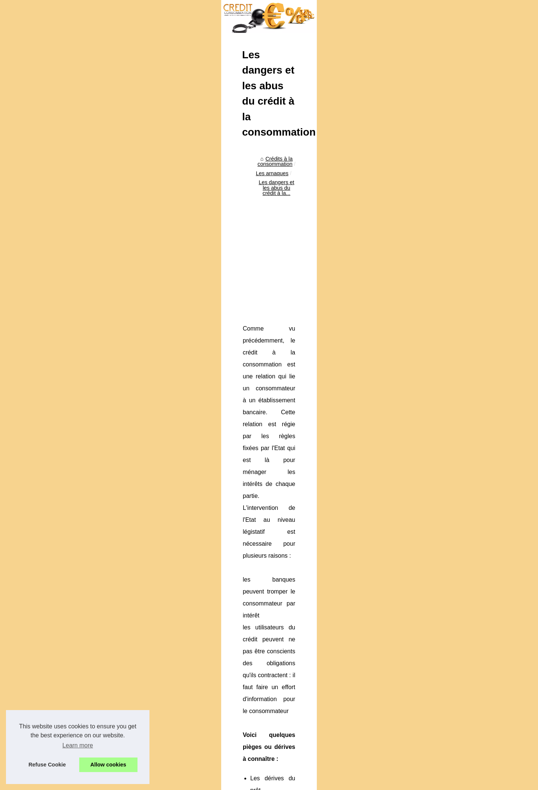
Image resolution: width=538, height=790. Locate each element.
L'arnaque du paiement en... (423, 307)
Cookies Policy (162, 782)
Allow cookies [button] (108, 765)
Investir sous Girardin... (418, 266)
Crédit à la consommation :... (424, 323)
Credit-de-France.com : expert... (428, 527)
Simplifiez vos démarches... (423, 233)
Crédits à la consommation (98, 230)
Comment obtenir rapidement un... (431, 250)
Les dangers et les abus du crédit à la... (223, 230)
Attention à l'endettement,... (423, 380)
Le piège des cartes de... (419, 340)
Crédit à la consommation (420, 193)
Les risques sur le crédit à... (423, 397)
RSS (187, 782)
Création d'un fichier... (416, 413)
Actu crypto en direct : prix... (423, 494)
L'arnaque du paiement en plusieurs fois (154, 704)
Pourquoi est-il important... (421, 453)
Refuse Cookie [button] (47, 765)
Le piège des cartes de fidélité (354, 664)
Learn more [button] (77, 745)
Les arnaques (153, 230)
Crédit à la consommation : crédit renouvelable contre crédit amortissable (194, 717)
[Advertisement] (213, 292)
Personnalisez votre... (416, 511)
